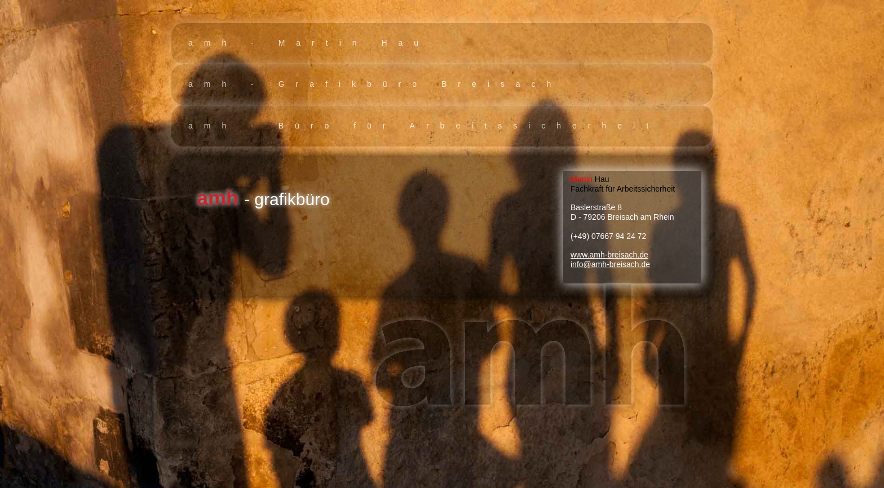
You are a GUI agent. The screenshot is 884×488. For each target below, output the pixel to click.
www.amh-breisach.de (609, 254)
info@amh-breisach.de (610, 264)
